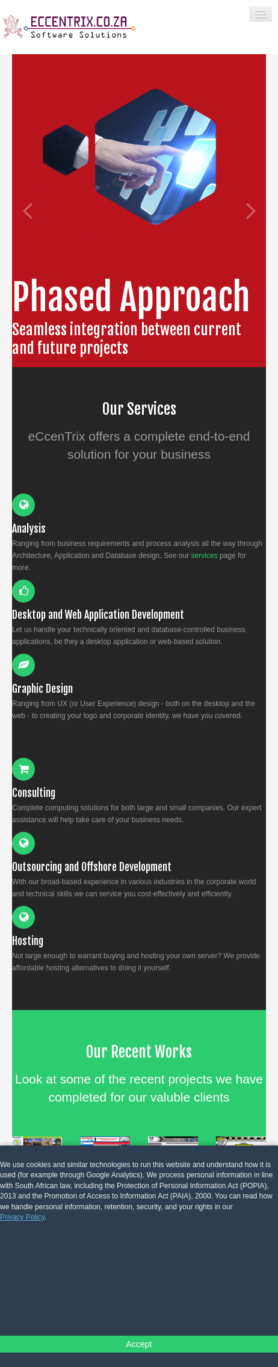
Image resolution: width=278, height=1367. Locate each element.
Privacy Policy (22, 1217)
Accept (139, 1344)
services (204, 555)
